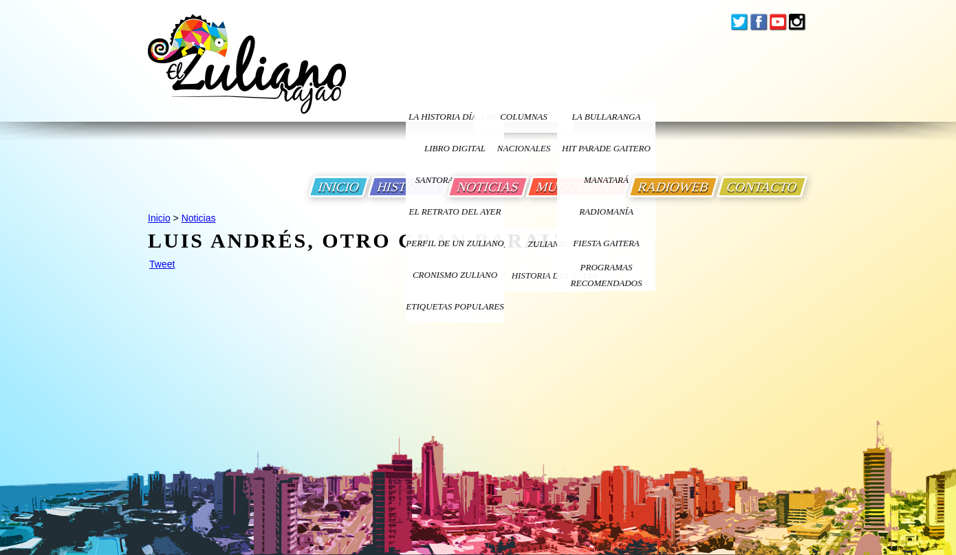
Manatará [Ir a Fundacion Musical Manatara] (606, 180)
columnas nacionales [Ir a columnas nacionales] (523, 122)
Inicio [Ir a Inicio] (159, 218)
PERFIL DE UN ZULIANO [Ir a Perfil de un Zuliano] (454, 243)
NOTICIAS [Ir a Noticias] (488, 186)
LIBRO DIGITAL (455, 148)
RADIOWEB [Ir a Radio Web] (673, 186)
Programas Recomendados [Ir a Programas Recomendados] (606, 275)
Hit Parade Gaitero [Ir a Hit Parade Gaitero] (606, 148)
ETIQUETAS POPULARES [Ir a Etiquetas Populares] (454, 306)
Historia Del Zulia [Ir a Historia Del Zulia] (554, 275)
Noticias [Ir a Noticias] (199, 218)
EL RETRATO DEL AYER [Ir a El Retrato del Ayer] (455, 211)
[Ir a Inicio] (247, 74)
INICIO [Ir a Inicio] (338, 186)
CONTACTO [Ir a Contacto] (762, 186)
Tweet (162, 264)
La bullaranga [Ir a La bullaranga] (606, 116)
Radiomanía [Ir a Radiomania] (606, 211)
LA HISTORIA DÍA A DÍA (455, 116)
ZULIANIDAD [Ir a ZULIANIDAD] (554, 244)
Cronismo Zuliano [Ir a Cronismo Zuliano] (455, 275)
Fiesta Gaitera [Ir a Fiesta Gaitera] (606, 243)
